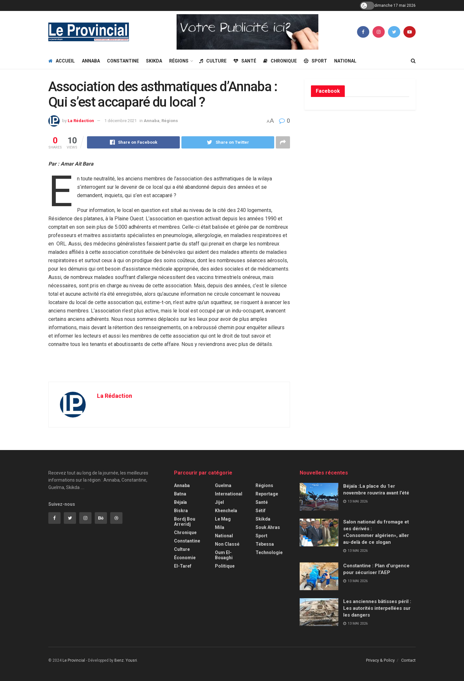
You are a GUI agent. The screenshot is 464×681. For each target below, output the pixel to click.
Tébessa (265, 544)
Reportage (267, 493)
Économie (185, 557)
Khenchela (226, 510)
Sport (315, 60)
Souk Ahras (268, 527)
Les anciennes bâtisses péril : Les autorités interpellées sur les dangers (377, 608)
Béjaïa (180, 502)
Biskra (181, 510)
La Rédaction (81, 120)
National (345, 60)
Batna (180, 493)
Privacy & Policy (380, 660)
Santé (245, 60)
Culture (213, 60)
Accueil (61, 60)
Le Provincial (74, 660)
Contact (408, 660)
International (228, 493)
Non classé (227, 544)
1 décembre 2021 (120, 120)
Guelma (223, 485)
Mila (219, 527)
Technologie (269, 552)
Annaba (91, 60)
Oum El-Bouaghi (224, 555)
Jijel (219, 502)
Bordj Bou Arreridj (184, 521)
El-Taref (182, 566)
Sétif (261, 510)
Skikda (154, 60)
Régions (178, 60)
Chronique (280, 60)
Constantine (123, 60)
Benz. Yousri (125, 660)
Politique (225, 566)
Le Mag (223, 519)
